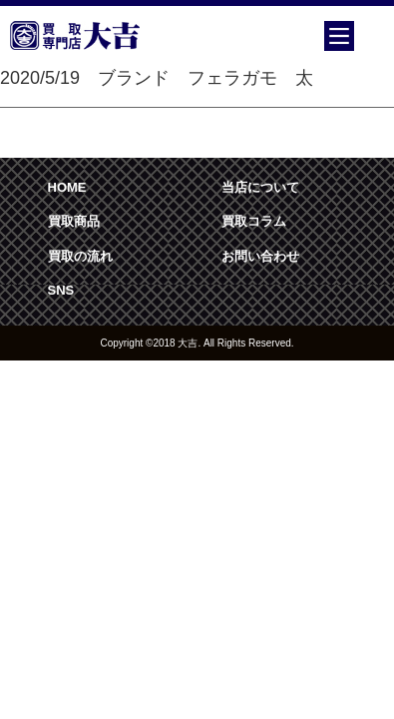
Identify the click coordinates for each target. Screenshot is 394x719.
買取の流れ (80, 256)
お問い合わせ (260, 256)
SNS (61, 290)
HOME (67, 187)
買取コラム (253, 221)
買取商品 (74, 221)
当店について (260, 187)
